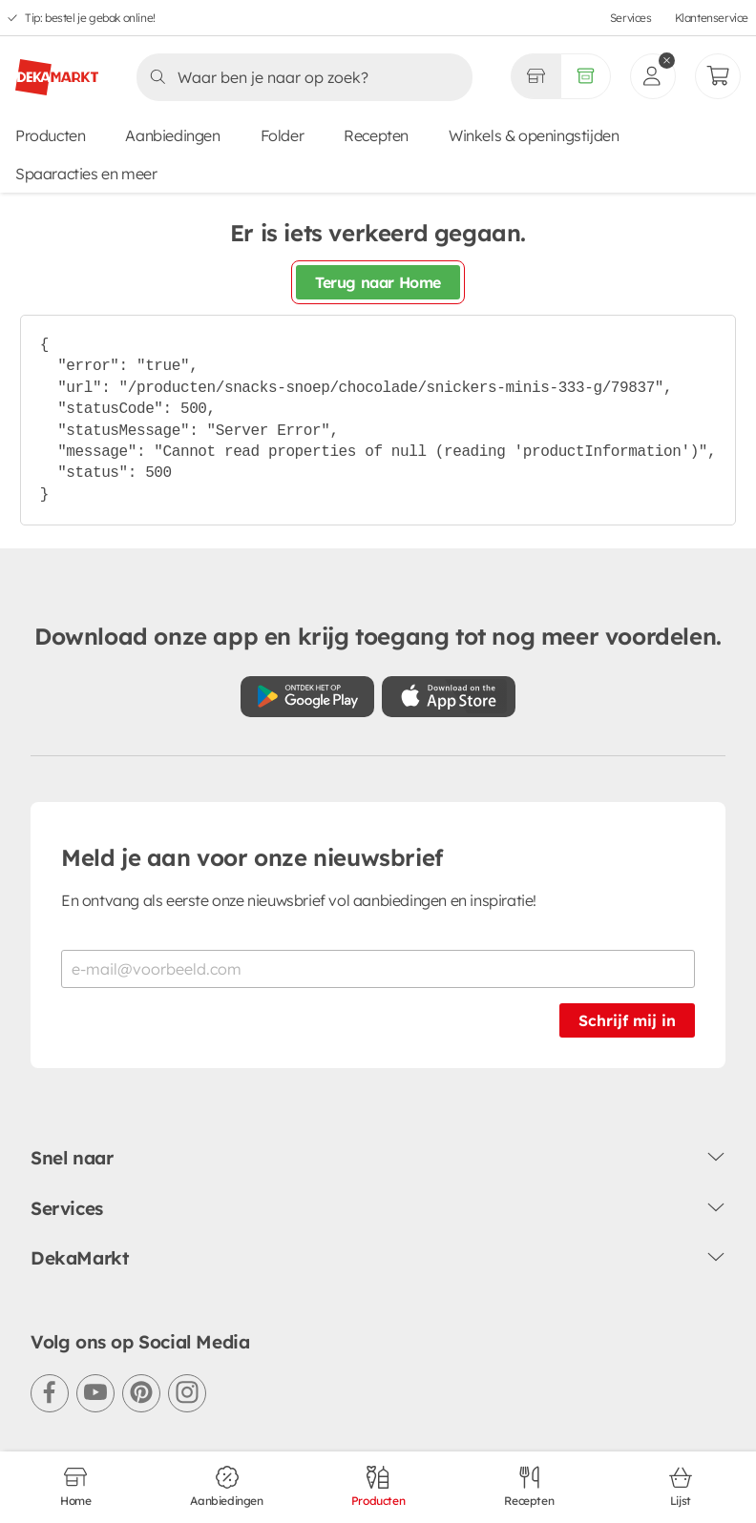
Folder (282, 135)
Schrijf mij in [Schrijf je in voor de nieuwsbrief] (627, 1020)
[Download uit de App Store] (448, 696)
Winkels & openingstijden (534, 135)
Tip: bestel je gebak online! (90, 17)
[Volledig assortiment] (585, 76)
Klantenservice (711, 17)
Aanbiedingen (172, 135)
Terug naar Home (378, 282)
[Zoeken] (298, 77)
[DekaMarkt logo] (56, 69)
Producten (50, 135)
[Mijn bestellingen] (718, 76)
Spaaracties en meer (86, 173)
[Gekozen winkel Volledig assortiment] (535, 76)
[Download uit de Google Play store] (307, 696)
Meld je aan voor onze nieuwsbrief (252, 857)
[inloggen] (653, 76)
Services (631, 17)
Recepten (376, 135)
